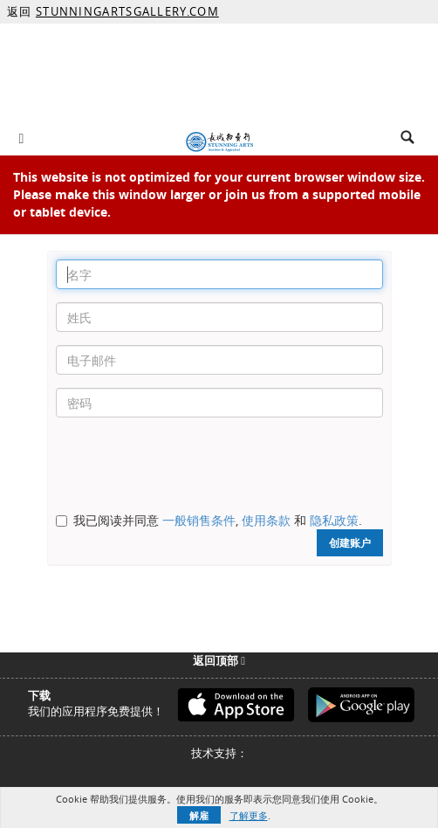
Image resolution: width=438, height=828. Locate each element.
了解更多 (248, 815)
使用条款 (266, 520)
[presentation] (188, 465)
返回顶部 (219, 660)
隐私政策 (334, 520)
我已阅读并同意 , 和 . (217, 520)
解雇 (199, 815)
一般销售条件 (199, 520)
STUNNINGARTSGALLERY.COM (127, 11)
